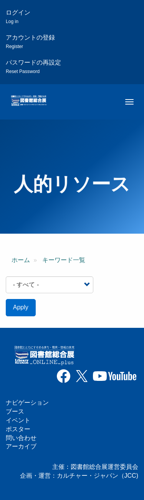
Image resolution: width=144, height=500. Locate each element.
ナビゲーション (27, 402)
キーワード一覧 (63, 260)
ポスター (18, 429)
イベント (18, 420)
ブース (15, 411)
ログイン (18, 16)
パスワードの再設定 (33, 66)
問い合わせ (21, 438)
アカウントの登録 (30, 41)
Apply (20, 307)
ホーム (21, 260)
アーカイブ (21, 446)
